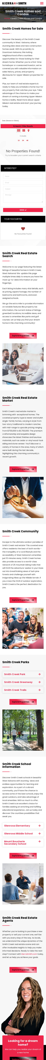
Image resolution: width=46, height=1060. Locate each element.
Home (7, 18)
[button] (23, 674)
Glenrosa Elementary (17, 825)
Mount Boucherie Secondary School (15, 842)
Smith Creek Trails (15, 690)
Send (23, 210)
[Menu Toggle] (42, 3)
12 (18, 140)
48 (27, 140)
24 (23, 140)
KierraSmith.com (29, 954)
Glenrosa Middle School (18, 833)
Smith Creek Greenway (18, 682)
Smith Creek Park (14, 674)
